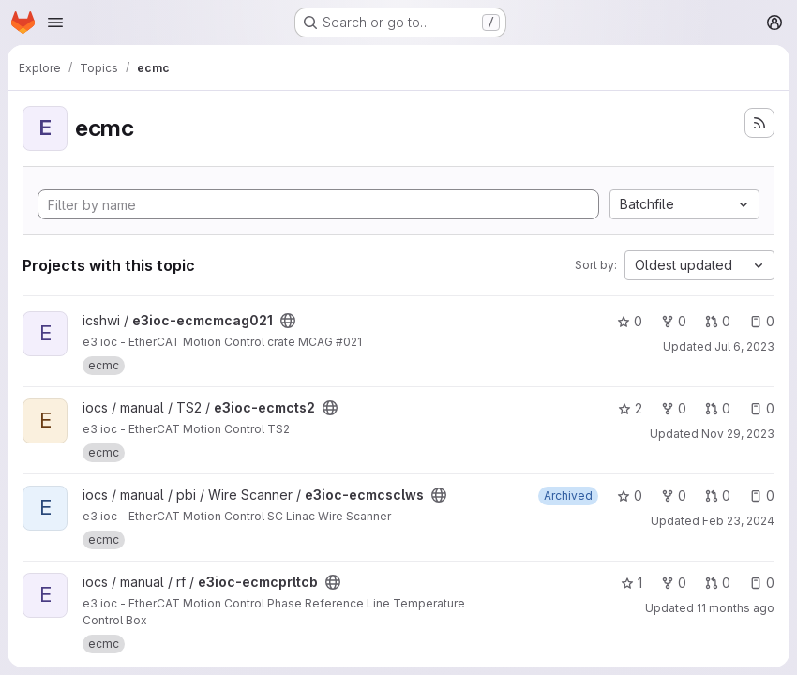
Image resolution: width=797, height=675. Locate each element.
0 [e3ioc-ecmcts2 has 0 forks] (673, 408)
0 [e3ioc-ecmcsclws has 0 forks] (673, 495)
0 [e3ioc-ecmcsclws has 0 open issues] (761, 495)
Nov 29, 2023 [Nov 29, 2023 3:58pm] (737, 434)
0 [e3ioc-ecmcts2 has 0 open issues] (761, 408)
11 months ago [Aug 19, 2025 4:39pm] (735, 608)
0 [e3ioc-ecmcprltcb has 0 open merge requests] (717, 583)
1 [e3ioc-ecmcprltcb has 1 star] (631, 583)
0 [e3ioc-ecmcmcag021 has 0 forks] (673, 321)
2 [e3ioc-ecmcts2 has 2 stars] (630, 408)
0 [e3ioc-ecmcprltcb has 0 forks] (673, 583)
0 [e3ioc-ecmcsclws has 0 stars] (629, 495)
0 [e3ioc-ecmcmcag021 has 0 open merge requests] (717, 321)
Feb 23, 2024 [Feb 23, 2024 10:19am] (738, 521)
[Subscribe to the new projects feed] (759, 123)
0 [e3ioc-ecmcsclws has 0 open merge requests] (717, 495)
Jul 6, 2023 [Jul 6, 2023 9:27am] (744, 346)
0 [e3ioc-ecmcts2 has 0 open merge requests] (717, 408)
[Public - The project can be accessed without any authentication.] (287, 320)
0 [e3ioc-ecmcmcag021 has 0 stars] (629, 321)
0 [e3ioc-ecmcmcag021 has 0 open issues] (761, 321)
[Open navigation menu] (55, 23)
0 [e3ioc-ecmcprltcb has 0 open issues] (761, 583)
